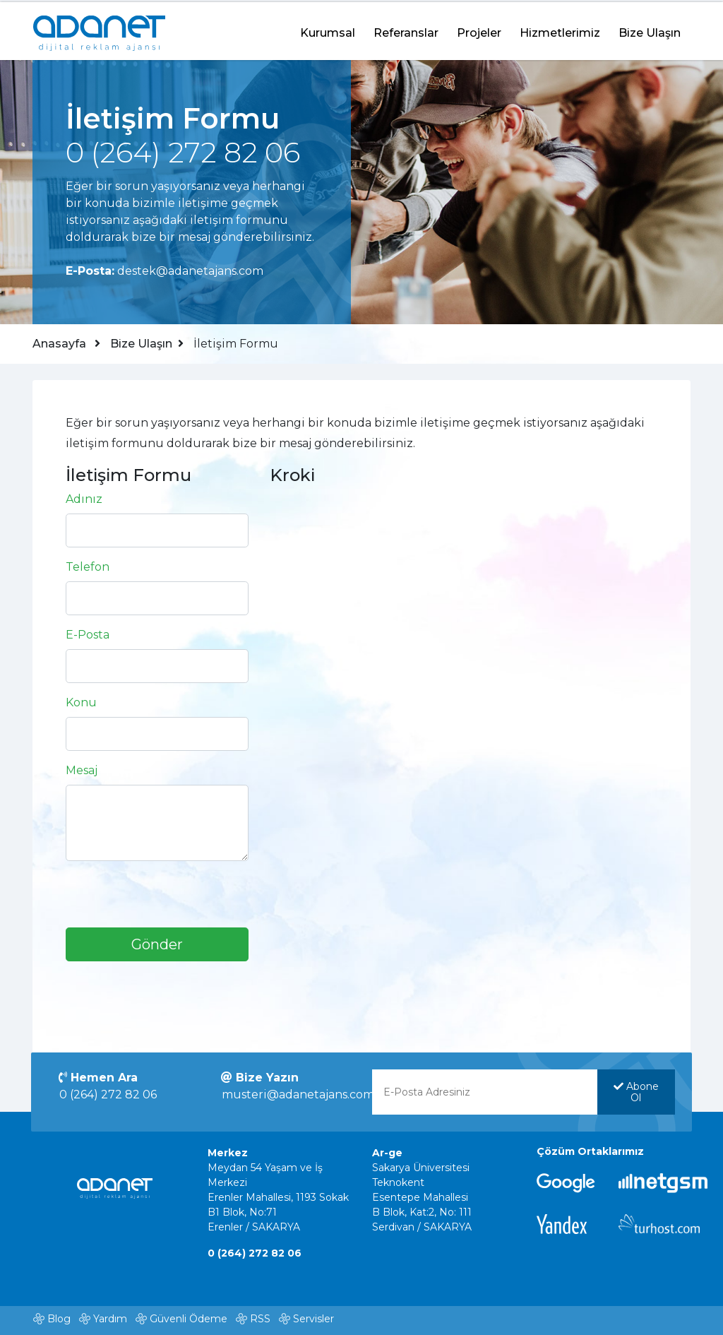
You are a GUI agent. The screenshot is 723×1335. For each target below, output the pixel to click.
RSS (260, 1321)
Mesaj (83, 771)
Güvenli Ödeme (188, 1321)
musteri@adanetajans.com (298, 1098)
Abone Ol (635, 1096)
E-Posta (89, 636)
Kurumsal (327, 30)
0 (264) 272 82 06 (110, 1098)
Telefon (89, 568)
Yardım (110, 1321)
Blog (59, 1321)
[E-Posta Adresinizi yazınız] (485, 1095)
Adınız (85, 500)
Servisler (313, 1321)
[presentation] (174, 901)
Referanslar (406, 30)
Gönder (158, 945)
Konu (82, 704)
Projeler (479, 30)
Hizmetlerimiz (560, 30)
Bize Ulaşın (650, 30)
